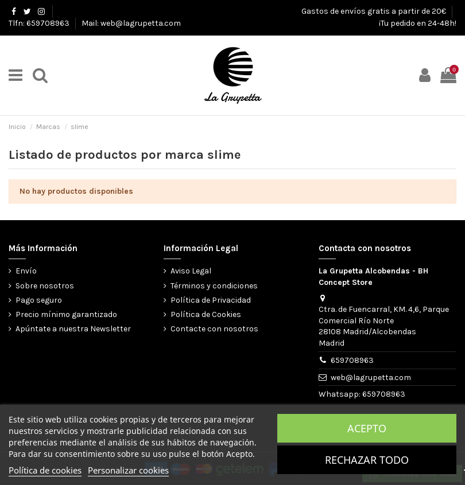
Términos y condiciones (214, 286)
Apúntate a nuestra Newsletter (73, 329)
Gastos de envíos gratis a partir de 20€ (374, 11)
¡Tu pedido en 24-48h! (417, 23)
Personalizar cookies (128, 470)
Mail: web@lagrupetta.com (131, 23)
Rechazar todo (367, 460)
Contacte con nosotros (214, 329)
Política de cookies (45, 470)
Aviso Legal (190, 271)
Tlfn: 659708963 (40, 23)
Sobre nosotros (45, 286)
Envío (26, 271)
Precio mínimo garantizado (66, 314)
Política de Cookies (205, 314)
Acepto (366, 428)
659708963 (352, 360)
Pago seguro (39, 300)
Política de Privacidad (210, 300)
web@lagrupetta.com (371, 377)
